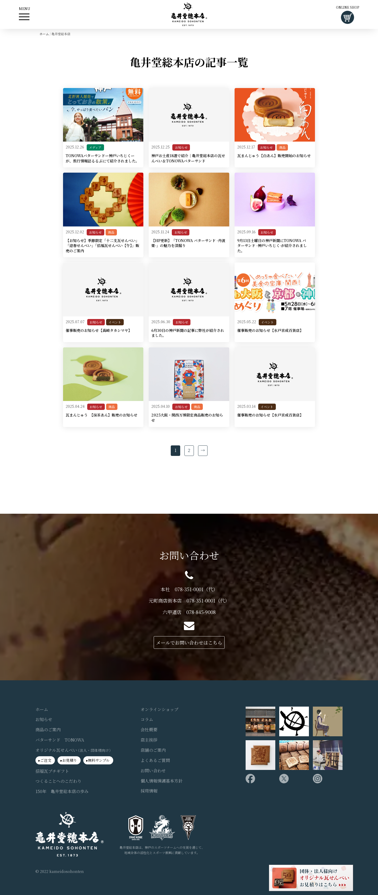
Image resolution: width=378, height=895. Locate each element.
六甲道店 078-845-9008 (189, 612)
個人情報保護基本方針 (162, 781)
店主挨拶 (149, 740)
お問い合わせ (153, 771)
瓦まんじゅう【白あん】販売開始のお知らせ (274, 155)
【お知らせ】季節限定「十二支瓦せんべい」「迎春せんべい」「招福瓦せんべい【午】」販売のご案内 (102, 245)
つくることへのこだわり (58, 781)
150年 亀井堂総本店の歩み (62, 791)
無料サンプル (99, 760)
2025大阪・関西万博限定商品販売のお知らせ (187, 418)
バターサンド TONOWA (59, 740)
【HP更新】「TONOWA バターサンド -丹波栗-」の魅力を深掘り (188, 243)
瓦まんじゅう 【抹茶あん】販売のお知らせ (101, 415)
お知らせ (181, 147)
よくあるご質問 (155, 760)
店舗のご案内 (153, 750)
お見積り (69, 760)
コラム (147, 719)
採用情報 (149, 791)
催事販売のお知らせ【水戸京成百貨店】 (270, 330)
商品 (282, 147)
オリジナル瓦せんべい (74, 750)
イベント (114, 322)
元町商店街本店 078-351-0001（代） (189, 600)
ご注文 (45, 760)
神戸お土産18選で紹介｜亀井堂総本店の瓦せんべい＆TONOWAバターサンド (188, 158)
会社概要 (149, 730)
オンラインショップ (159, 709)
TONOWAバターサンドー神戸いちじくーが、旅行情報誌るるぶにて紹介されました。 (102, 158)
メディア (95, 147)
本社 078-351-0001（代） (189, 589)
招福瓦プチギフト (52, 771)
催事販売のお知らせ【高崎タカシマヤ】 (99, 330)
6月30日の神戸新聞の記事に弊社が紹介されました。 (187, 333)
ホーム (44, 34)
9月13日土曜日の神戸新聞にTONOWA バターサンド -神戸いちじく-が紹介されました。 (272, 245)
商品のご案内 (48, 730)
